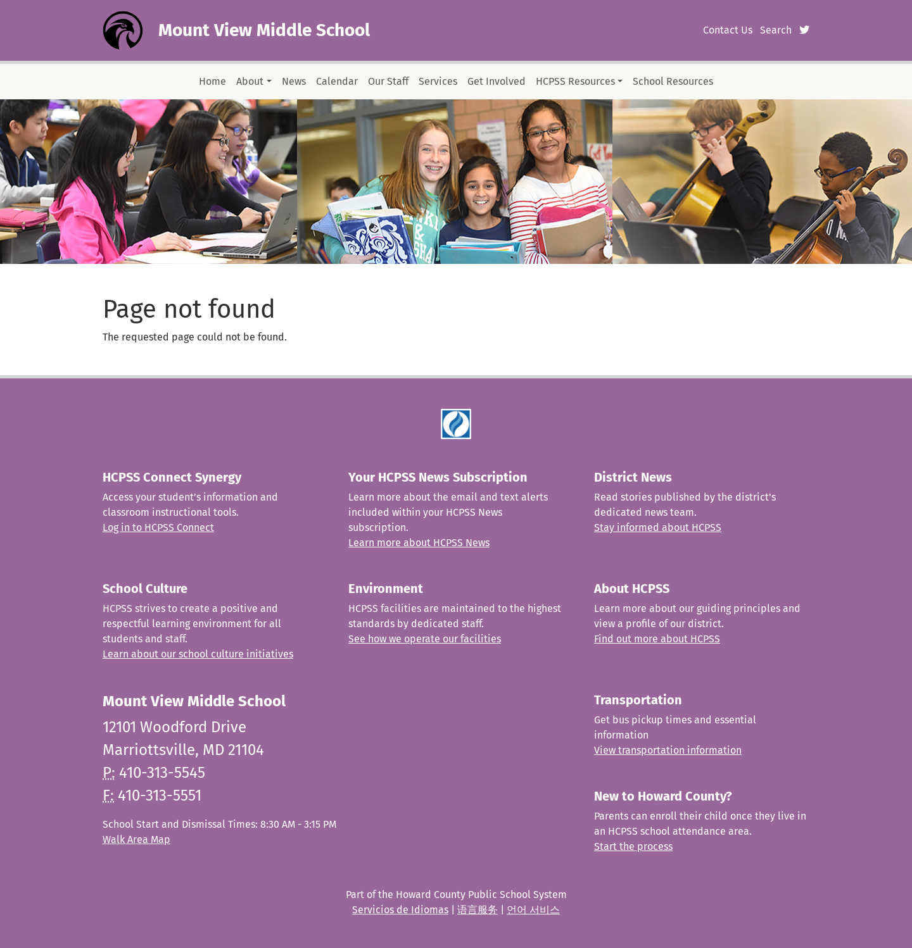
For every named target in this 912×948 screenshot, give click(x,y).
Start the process (633, 846)
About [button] (249, 81)
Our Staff (388, 81)
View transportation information (668, 750)
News (294, 81)
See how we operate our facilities (424, 639)
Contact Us (727, 30)
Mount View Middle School (264, 30)
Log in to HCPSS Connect (158, 527)
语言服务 (477, 910)
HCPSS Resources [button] (575, 81)
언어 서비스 (533, 910)
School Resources (673, 81)
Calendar (337, 81)
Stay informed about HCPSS (657, 527)
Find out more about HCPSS (657, 639)
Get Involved (496, 81)
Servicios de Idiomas (400, 910)
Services (438, 81)
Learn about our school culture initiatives (198, 654)
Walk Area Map (136, 839)
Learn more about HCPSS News (419, 543)
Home (212, 81)
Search (776, 30)
